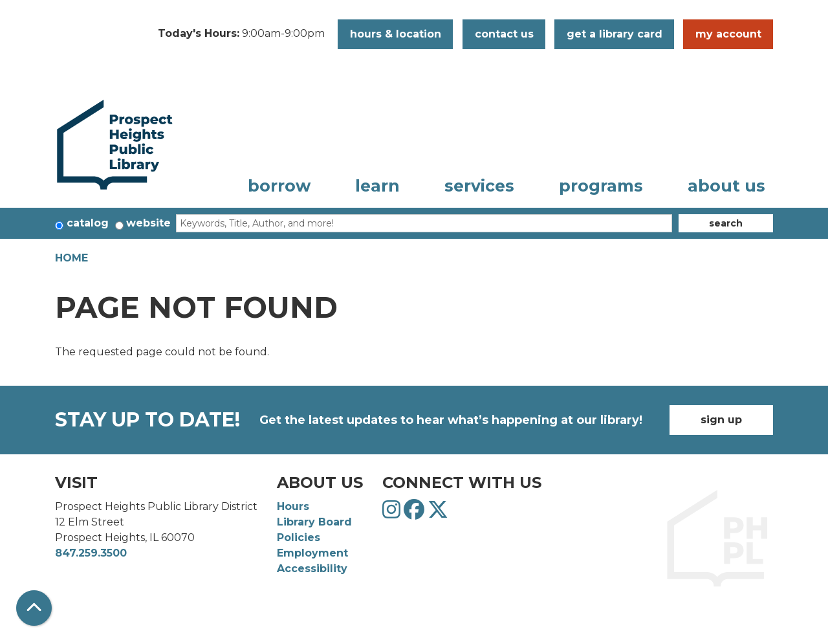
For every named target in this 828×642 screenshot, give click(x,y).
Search (726, 223)
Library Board (314, 522)
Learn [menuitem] (377, 185)
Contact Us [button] (504, 34)
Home (71, 258)
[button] (241, 34)
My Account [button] (728, 34)
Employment (312, 553)
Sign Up (721, 420)
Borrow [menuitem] (279, 185)
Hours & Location (395, 34)
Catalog (88, 223)
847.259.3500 (91, 553)
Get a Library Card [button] (614, 34)
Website (148, 223)
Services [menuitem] (479, 185)
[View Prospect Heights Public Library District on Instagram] (393, 513)
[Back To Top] (34, 608)
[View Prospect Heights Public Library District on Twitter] (438, 513)
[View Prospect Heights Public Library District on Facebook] (416, 513)
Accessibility (312, 568)
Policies (298, 537)
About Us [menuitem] (726, 185)
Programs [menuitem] (601, 185)
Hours (293, 506)
